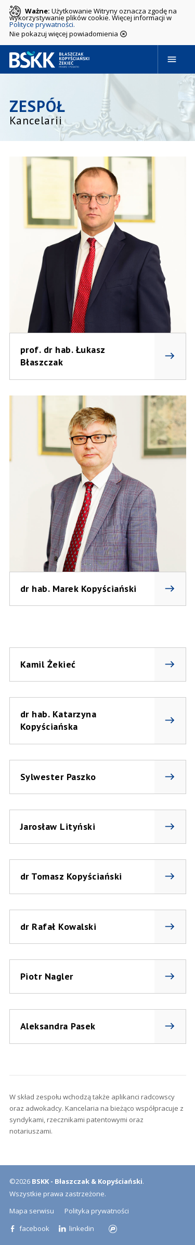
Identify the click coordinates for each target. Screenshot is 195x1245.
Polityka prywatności (96, 1210)
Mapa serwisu (31, 1210)
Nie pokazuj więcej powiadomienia (68, 33)
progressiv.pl (113, 1229)
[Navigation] (172, 59)
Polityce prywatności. (42, 24)
